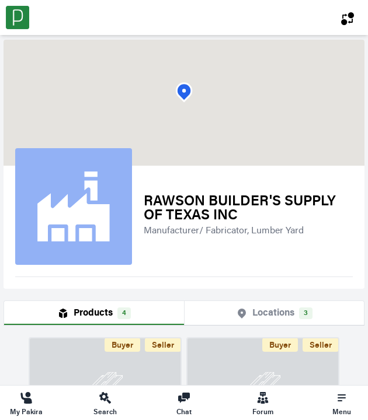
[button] (184, 92)
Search (105, 403)
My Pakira (26, 403)
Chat (184, 403)
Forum (262, 403)
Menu (341, 403)
